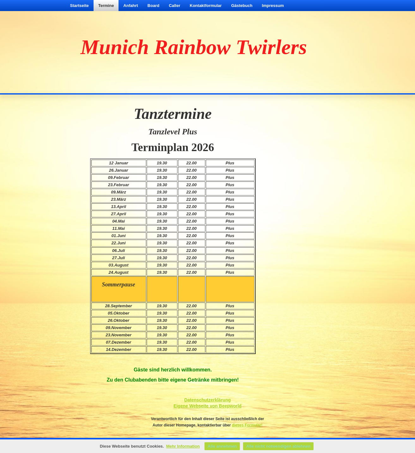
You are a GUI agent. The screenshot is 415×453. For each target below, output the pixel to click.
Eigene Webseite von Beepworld (207, 405)
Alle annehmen (222, 446)
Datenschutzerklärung (207, 399)
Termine (106, 5)
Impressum (273, 5)
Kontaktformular (206, 5)
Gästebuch (241, 5)
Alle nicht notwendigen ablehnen (278, 446)
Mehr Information (183, 446)
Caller (174, 5)
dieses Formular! (247, 425)
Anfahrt (130, 5)
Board (154, 5)
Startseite (79, 5)
